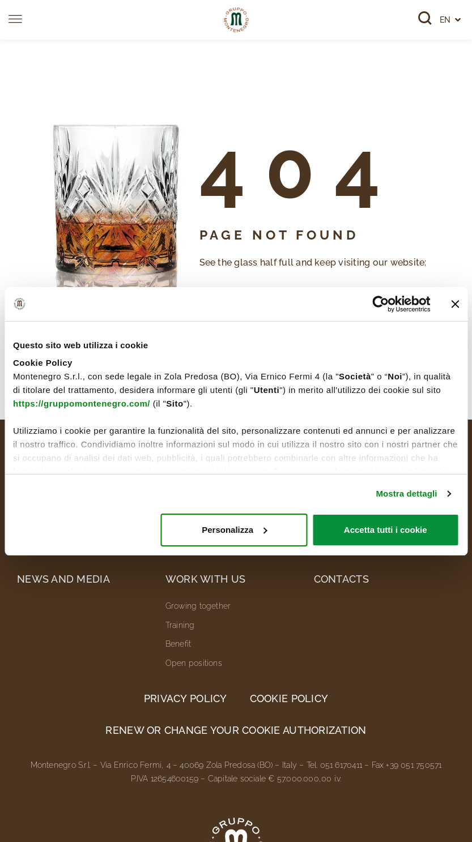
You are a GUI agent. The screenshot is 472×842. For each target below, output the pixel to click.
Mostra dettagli (406, 493)
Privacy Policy (185, 698)
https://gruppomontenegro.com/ (81, 403)
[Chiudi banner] (455, 304)
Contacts (341, 579)
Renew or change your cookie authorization (235, 730)
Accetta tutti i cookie (385, 530)
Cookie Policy (289, 698)
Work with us (205, 579)
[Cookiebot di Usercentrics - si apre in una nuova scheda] (380, 304)
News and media (63, 579)
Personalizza (234, 530)
